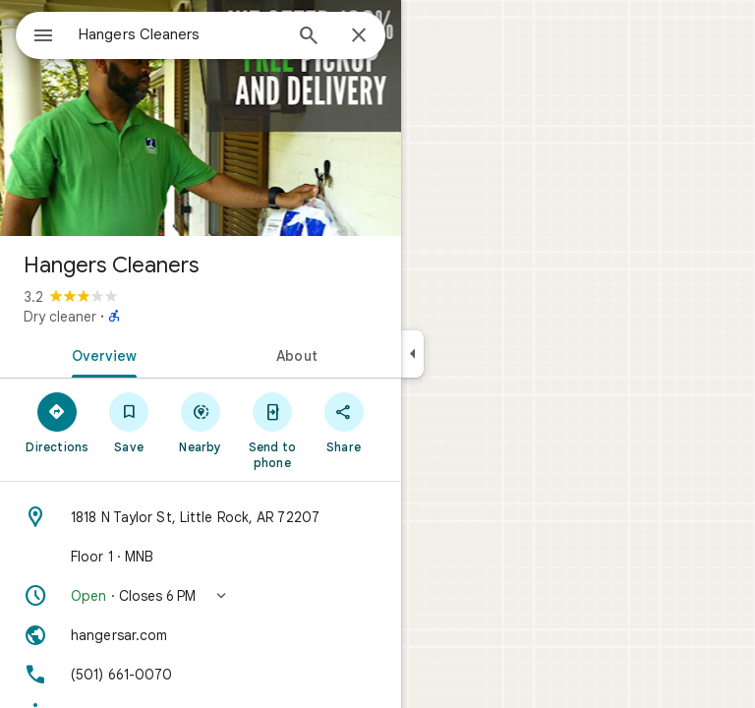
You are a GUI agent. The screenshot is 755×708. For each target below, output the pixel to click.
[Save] (129, 421)
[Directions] (57, 421)
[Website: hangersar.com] (200, 635)
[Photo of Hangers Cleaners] (200, 118)
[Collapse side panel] (412, 354)
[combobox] (180, 34)
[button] (200, 596)
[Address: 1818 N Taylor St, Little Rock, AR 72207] (200, 517)
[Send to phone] (272, 429)
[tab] (100, 354)
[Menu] (43, 37)
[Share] (343, 421)
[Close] (358, 36)
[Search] (308, 37)
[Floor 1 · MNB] (200, 556)
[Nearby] (201, 421)
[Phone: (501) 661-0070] (200, 674)
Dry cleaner (60, 316)
